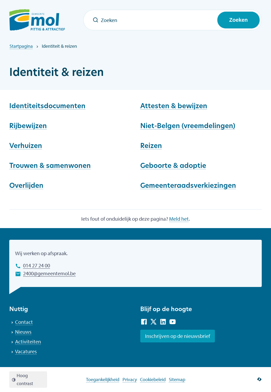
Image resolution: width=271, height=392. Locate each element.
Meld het (179, 218)
